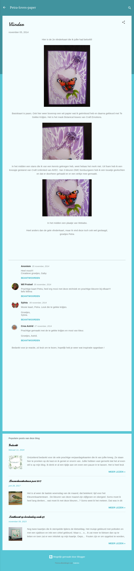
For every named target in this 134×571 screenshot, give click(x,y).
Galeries (76, 563)
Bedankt (13, 445)
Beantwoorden (30, 278)
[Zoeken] (130, 8)
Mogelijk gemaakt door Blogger (67, 556)
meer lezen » (117, 471)
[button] (123, 22)
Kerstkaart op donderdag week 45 (26, 517)
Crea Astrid (27, 326)
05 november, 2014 (40, 266)
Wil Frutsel (27, 284)
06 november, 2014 (38, 303)
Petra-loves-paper (23, 7)
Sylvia (24, 302)
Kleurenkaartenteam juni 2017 (25, 481)
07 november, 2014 (43, 326)
